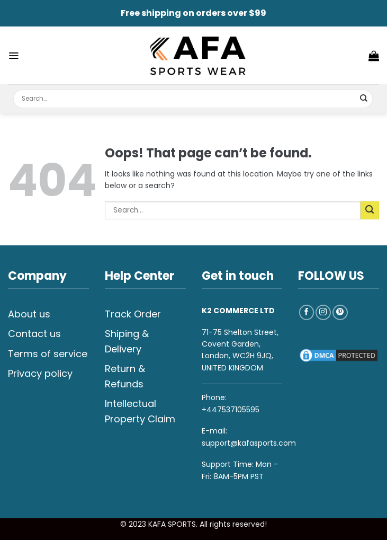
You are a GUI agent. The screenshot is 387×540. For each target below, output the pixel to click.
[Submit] (364, 99)
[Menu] (13, 55)
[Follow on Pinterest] (340, 312)
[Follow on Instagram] (323, 312)
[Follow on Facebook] (306, 312)
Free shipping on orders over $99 (193, 13)
